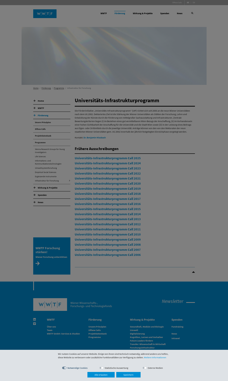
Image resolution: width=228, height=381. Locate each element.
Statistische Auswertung (116, 367)
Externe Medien (155, 367)
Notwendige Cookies (77, 367)
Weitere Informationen (155, 357)
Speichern (128, 374)
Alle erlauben (101, 374)
